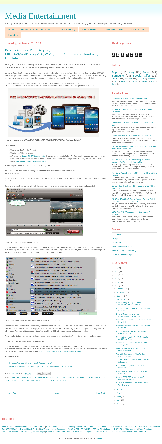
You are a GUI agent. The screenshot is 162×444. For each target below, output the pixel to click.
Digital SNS (116, 243)
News (146, 72)
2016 (117, 275)
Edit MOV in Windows (124, 432)
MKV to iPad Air (78, 432)
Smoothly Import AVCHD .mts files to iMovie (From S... (131, 332)
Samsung (9, 380)
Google (141, 79)
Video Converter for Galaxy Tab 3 (27, 380)
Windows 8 (152, 79)
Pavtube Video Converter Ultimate (36, 29)
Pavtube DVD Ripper (115, 29)
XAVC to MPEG (140, 432)
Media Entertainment (40, 15)
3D (116, 81)
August (120, 389)
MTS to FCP (103, 427)
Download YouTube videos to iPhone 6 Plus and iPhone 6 (30, 363)
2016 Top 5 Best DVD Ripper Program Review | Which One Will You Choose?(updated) (133, 200)
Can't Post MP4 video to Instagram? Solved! (129, 99)
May (119, 400)
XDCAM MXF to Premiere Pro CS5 (123, 427)
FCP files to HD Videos (104, 432)
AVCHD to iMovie (104, 429)
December (121, 289)
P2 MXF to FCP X (53, 427)
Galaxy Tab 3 (16, 377)
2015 (117, 278)
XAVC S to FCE (73, 429)
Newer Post (11, 393)
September (121, 299)
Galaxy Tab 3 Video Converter (34, 156)
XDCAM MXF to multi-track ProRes (24, 429)
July (119, 393)
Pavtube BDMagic (90, 29)
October (120, 296)
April (119, 403)
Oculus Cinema (138, 29)
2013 (117, 286)
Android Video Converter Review (15, 427)
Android (115, 78)
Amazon (124, 81)
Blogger (99, 438)
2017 (117, 271)
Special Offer (141, 75)
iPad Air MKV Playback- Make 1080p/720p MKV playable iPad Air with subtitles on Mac (131, 161)
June (119, 396)
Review (128, 78)
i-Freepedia (116, 238)
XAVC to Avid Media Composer (52, 429)
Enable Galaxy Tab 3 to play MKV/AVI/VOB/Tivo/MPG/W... (129, 315)
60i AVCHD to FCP (88, 429)
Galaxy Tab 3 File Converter (33, 377)
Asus (152, 81)
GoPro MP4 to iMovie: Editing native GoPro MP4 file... (130, 349)
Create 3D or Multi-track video (58, 432)
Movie (144, 81)
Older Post (100, 393)
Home (11, 29)
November (121, 292)
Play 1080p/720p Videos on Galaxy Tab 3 (62, 377)
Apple (115, 72)
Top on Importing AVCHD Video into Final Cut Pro (132, 136)
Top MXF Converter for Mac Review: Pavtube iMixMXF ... (131, 355)
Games (114, 84)
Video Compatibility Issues (122, 247)
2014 (117, 282)
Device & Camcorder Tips (122, 255)
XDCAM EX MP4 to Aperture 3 (125, 429)
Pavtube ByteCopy (66, 29)
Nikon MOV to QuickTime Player (32, 432)
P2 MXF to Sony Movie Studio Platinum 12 (79, 427)
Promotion (13, 35)
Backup (135, 81)
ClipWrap (89, 432)
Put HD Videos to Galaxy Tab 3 (92, 377)
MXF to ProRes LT (37, 427)
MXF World (116, 235)
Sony (131, 72)
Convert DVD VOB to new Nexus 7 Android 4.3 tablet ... (130, 378)
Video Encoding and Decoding (124, 250)
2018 (117, 268)
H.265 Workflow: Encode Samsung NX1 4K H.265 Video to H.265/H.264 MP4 (40, 367)
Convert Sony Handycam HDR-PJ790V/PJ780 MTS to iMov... (129, 303)
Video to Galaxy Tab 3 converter (54, 380)
